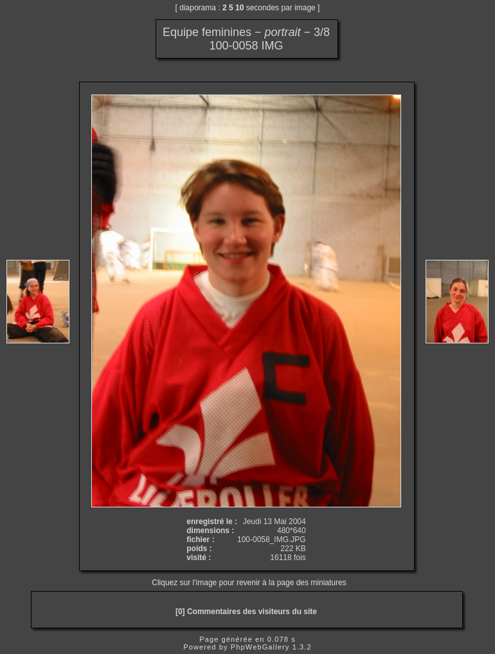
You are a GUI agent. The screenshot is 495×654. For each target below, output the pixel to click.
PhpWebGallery (260, 647)
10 (239, 7)
